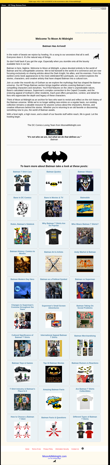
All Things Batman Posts (17, 5)
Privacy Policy (48, 449)
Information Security (62, 449)
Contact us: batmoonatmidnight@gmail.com (91, 33)
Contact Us (75, 449)
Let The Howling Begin (54, 458)
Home (4, 5)
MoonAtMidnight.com (54, 456)
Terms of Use (36, 449)
